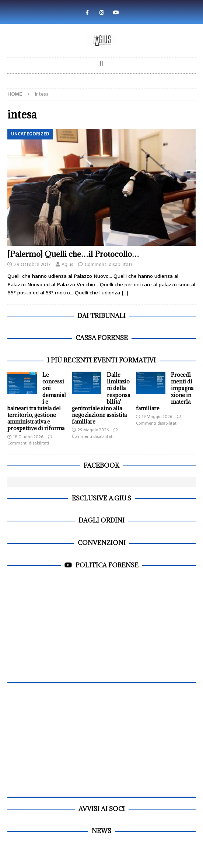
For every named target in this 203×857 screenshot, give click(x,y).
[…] (125, 292)
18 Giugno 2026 (28, 436)
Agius (67, 264)
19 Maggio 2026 (157, 416)
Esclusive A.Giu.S (101, 498)
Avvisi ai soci (101, 809)
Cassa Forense (102, 338)
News (101, 831)
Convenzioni (102, 543)
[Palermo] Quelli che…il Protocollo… (73, 254)
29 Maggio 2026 (93, 429)
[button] (101, 63)
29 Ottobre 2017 (32, 264)
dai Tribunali (101, 316)
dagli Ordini (101, 520)
